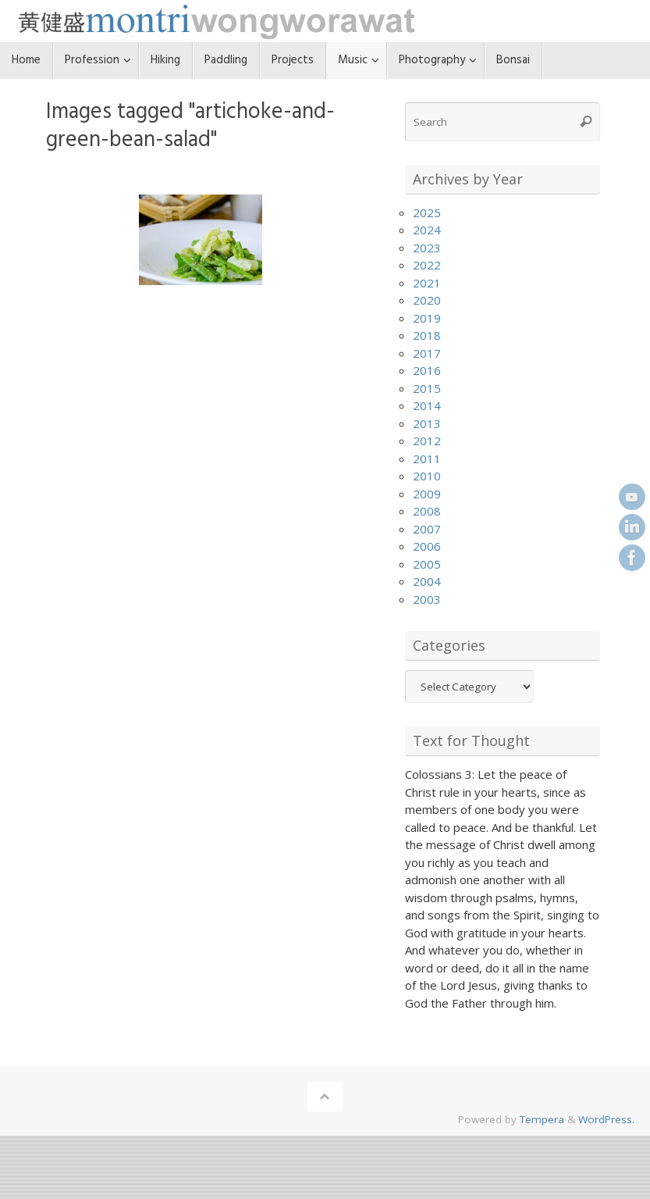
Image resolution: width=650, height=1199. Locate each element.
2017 (427, 353)
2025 (427, 212)
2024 (427, 229)
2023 (427, 247)
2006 (427, 546)
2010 (427, 476)
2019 (427, 318)
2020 (427, 300)
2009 (427, 493)
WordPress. (606, 1119)
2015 (427, 388)
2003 (427, 599)
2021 (427, 283)
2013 (427, 423)
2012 (427, 440)
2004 (427, 581)
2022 (427, 265)
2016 (427, 370)
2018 (427, 335)
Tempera (542, 1119)
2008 (427, 511)
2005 (427, 564)
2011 (427, 458)
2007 (427, 529)
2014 (427, 405)
